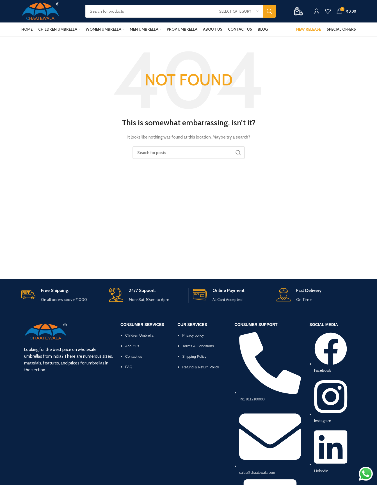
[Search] (180, 11)
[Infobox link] (60, 295)
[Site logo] (40, 10)
